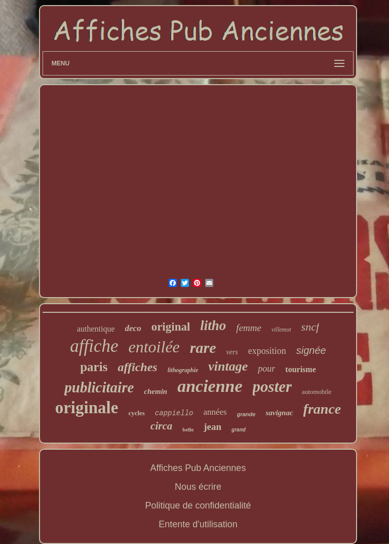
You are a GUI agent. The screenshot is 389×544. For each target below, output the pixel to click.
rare (203, 347)
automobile (317, 391)
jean (212, 426)
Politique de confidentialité (198, 505)
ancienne (209, 386)
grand (238, 429)
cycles (136, 413)
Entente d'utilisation (198, 524)
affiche (94, 346)
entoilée (154, 347)
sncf (310, 326)
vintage (228, 366)
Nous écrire (198, 487)
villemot (281, 329)
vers (232, 352)
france (322, 409)
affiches (137, 367)
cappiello (174, 413)
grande (246, 414)
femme (248, 327)
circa (161, 426)
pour (266, 369)
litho (213, 325)
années (214, 412)
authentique (96, 328)
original (170, 326)
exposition (267, 351)
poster (272, 386)
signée (311, 350)
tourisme (300, 369)
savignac (279, 413)
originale (87, 407)
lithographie (183, 370)
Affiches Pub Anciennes (198, 468)
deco (133, 328)
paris (93, 367)
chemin (155, 391)
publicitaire (99, 387)
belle (187, 429)
